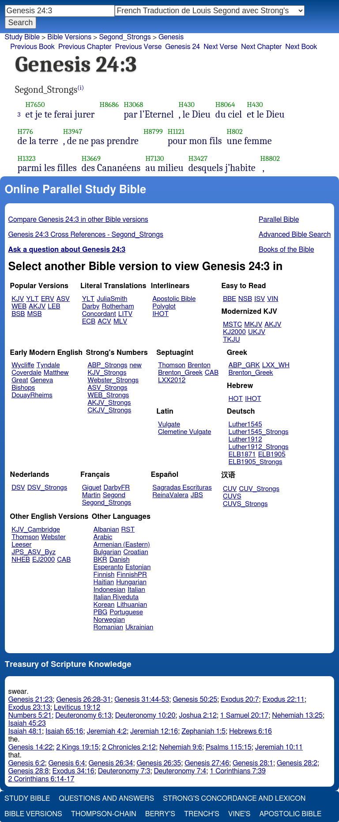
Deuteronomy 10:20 (145, 715)
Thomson (171, 365)
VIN (272, 299)
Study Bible (22, 37)
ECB (88, 321)
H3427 (198, 158)
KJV (17, 299)
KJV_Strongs (106, 372)
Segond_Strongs (125, 37)
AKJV (37, 306)
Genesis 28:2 (297, 763)
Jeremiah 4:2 (107, 731)
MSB (34, 314)
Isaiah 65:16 (64, 731)
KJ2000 (234, 332)
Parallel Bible (279, 219)
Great (19, 380)
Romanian (108, 627)
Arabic (103, 537)
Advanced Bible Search (295, 234)
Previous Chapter (85, 46)
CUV (230, 489)
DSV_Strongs (47, 487)
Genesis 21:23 (30, 699)
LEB (54, 306)
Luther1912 (245, 439)
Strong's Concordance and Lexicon (234, 798)
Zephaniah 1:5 (203, 731)
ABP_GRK (244, 365)
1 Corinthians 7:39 (238, 771)
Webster (53, 537)
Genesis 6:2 (26, 763)
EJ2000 (43, 559)
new (136, 365)
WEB (18, 306)
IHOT (160, 314)
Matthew (56, 372)
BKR (100, 559)
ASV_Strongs (107, 387)
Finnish (104, 574)
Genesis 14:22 (30, 747)
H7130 (154, 158)
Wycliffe (22, 365)
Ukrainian (139, 627)
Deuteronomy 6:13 (83, 715)
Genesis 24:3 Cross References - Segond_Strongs (85, 234)
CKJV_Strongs (109, 410)
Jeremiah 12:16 (154, 731)
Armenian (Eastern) (122, 544)
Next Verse (220, 46)
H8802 (270, 158)
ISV (259, 299)
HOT (236, 399)
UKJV (256, 332)
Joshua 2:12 (197, 715)
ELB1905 (272, 454)
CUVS (232, 496)
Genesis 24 (182, 46)
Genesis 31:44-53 (141, 699)
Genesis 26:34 (111, 763)
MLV (120, 321)
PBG (101, 612)
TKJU (231, 339)
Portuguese (126, 612)
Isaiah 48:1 (25, 731)
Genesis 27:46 (207, 763)
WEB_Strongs (108, 395)
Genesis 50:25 (195, 699)
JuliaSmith (112, 299)
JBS (197, 495)
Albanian (106, 529)
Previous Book (32, 46)
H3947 (73, 131)
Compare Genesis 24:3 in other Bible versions (78, 219)
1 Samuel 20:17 (244, 715)
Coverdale (26, 372)
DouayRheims (32, 395)
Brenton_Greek (180, 372)
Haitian (104, 582)
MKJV (253, 324)
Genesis (171, 37)
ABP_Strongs (107, 365)
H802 (235, 131)
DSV (18, 487)
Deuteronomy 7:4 (180, 771)
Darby (91, 306)
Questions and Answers (106, 798)
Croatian (135, 552)
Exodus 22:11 (284, 699)
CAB (211, 372)
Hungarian (131, 582)
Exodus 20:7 (240, 699)
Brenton (199, 365)
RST (128, 529)
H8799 (153, 131)
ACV (104, 321)
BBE (229, 299)
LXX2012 (171, 380)
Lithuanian (132, 604)
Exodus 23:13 (29, 707)
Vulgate (169, 424)
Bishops (23, 387)
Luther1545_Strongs (259, 432)
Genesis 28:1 (253, 763)
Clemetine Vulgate (184, 432)
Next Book (301, 46)
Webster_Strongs (113, 380)
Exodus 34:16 (73, 771)
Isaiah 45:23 (27, 723)
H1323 (27, 158)
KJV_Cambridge (35, 529)
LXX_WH (276, 365)
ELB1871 (242, 454)
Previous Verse (138, 46)
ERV (47, 299)
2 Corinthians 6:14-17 (41, 779)
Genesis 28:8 (28, 771)
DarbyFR (117, 487)
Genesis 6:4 (67, 763)
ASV (63, 299)
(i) (80, 87)
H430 (187, 104)
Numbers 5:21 (30, 715)
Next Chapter (261, 46)
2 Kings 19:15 (77, 747)
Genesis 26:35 (158, 763)
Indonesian (110, 589)
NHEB (20, 559)
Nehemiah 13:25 (297, 715)
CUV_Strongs (259, 489)
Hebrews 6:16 (250, 731)
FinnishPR (132, 574)
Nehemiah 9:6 (180, 747)
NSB (245, 299)
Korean (104, 604)
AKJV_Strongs (109, 403)
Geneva (41, 380)
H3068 (133, 104)
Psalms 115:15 (229, 747)
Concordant (99, 314)
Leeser (21, 544)
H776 (25, 131)
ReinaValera (170, 495)
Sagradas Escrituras (181, 487)
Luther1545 (245, 424)
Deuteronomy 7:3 (124, 771)
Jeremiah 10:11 (279, 747)
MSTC (232, 324)
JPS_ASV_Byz (33, 552)
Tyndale (48, 365)
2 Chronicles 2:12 (129, 747)
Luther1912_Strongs (259, 447)
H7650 (35, 104)
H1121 (176, 131)
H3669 (91, 158)
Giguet (92, 487)
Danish (119, 559)
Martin (91, 495)
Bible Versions (69, 37)
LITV (125, 314)
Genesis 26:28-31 (83, 699)
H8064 (225, 104)
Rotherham (118, 306)
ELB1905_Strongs (255, 462)
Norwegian (109, 619)
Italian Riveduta (116, 597)
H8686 (109, 104)
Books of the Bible (286, 249)
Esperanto (109, 567)
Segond (114, 495)
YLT (32, 299)
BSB (18, 314)
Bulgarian (107, 552)
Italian (136, 589)
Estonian (138, 567)
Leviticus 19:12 (77, 707)
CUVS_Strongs (245, 504)
